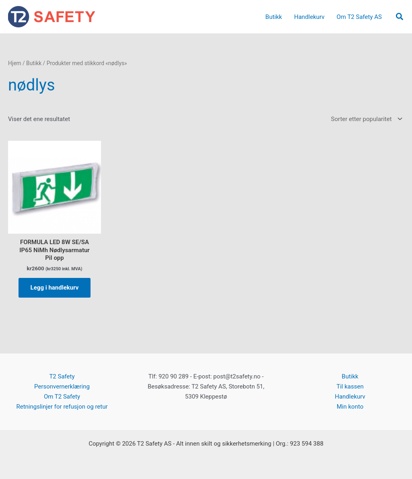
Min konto (350, 406)
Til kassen (349, 386)
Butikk (33, 63)
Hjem (14, 63)
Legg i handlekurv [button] (55, 287)
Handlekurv (350, 396)
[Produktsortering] (366, 119)
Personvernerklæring (62, 386)
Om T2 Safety (62, 396)
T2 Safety (61, 376)
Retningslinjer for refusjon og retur (61, 406)
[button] (400, 17)
